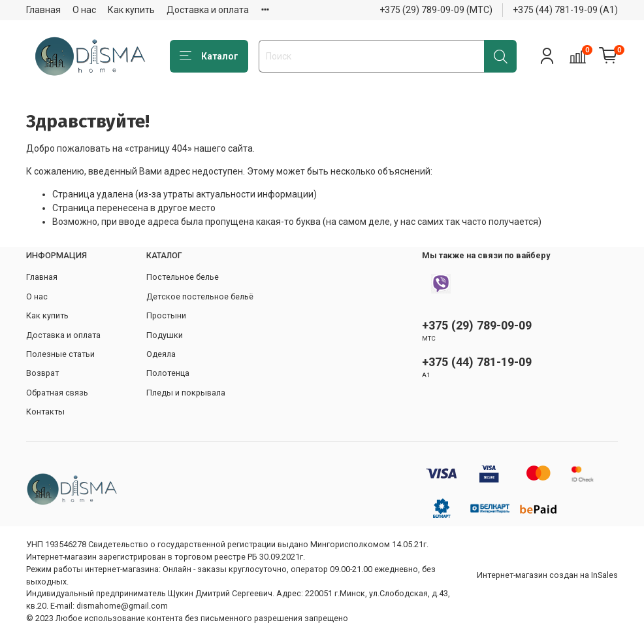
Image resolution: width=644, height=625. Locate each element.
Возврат (42, 373)
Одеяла (161, 354)
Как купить (131, 10)
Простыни (166, 315)
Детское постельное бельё (199, 296)
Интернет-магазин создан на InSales (547, 575)
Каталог (209, 56)
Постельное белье (182, 277)
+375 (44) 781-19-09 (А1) (565, 10)
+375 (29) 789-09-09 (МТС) (435, 10)
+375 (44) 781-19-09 (477, 362)
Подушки (164, 335)
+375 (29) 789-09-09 (477, 325)
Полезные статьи (60, 354)
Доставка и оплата (208, 10)
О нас (84, 10)
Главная (43, 10)
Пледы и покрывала (185, 392)
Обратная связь (57, 392)
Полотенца (167, 373)
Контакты (45, 411)
